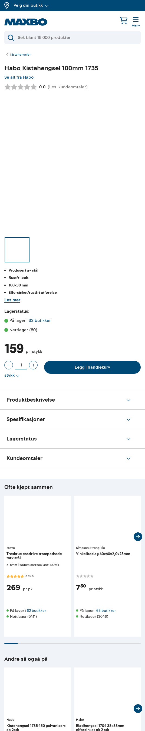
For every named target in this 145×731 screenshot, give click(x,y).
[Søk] (72, 37)
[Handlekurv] (123, 20)
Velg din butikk (31, 5)
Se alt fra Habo (19, 77)
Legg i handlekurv (92, 367)
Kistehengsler (20, 54)
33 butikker (40, 320)
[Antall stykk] (21, 365)
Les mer (12, 300)
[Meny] (136, 22)
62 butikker (36, 610)
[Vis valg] (12, 375)
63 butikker (106, 610)
